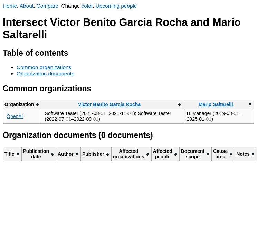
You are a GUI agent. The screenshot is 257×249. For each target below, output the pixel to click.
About (27, 6)
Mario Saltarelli (216, 104)
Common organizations (44, 67)
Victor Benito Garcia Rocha (109, 104)
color (87, 6)
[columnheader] (22, 104)
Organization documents (45, 73)
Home (10, 6)
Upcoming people (116, 6)
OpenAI (15, 116)
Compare (47, 6)
